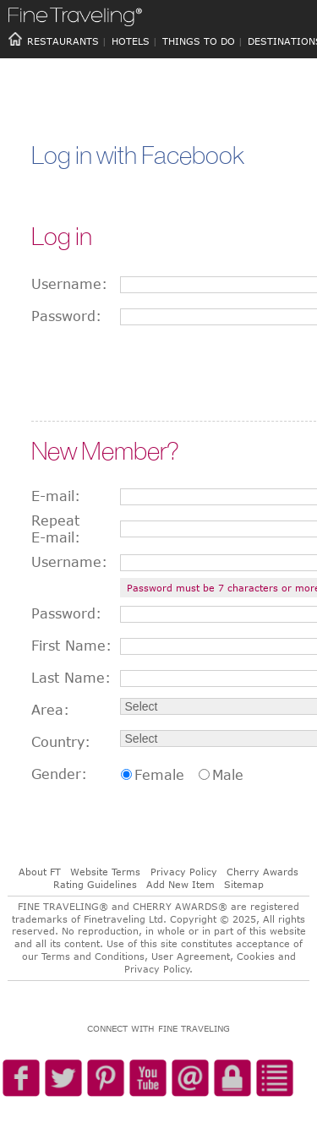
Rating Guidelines (95, 884)
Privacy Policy (183, 871)
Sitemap (244, 884)
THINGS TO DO (198, 40)
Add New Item (180, 884)
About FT (40, 871)
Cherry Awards (262, 871)
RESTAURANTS (63, 40)
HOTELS (131, 40)
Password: (66, 316)
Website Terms (105, 871)
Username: (69, 284)
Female (159, 774)
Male (227, 774)
